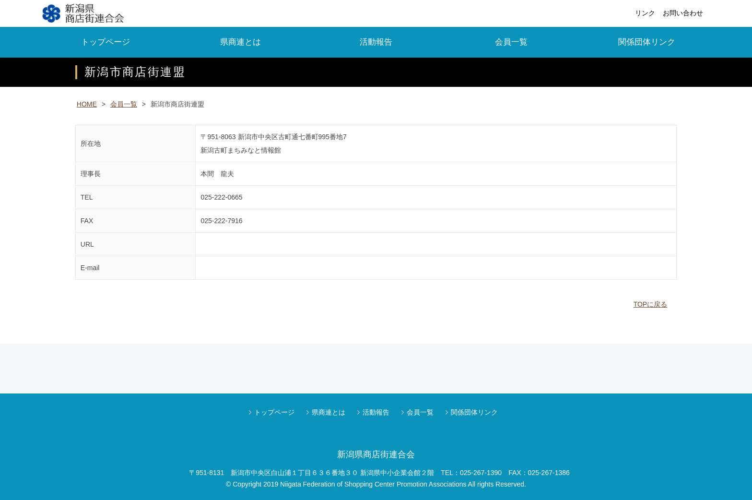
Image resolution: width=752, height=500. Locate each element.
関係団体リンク (646, 42)
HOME (87, 104)
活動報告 (376, 42)
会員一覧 (511, 42)
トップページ (105, 42)
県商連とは (240, 42)
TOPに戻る (651, 304)
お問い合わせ (683, 13)
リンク (645, 13)
